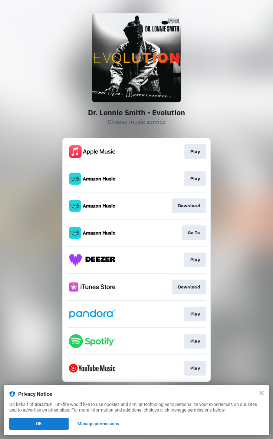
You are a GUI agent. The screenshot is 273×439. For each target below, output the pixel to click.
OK (39, 423)
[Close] (261, 393)
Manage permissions (98, 423)
